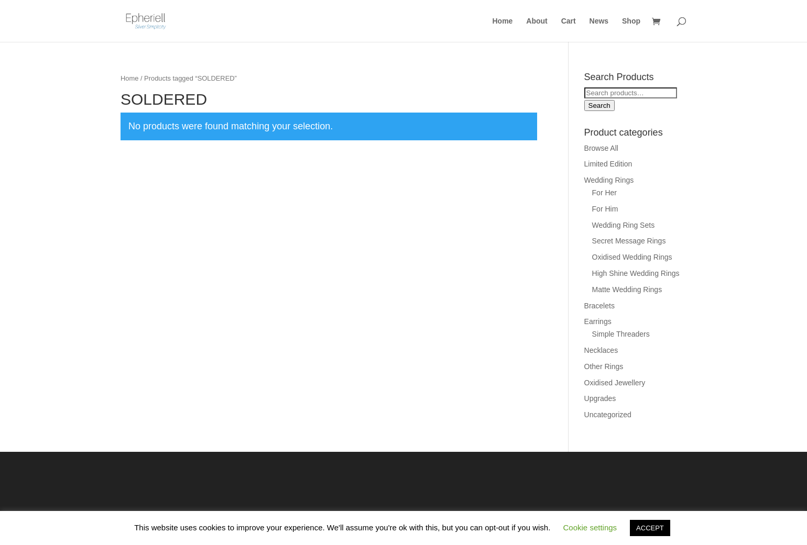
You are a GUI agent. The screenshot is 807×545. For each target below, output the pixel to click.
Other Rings (604, 366)
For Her (604, 192)
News (599, 21)
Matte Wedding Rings (627, 289)
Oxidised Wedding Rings (632, 257)
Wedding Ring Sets (623, 225)
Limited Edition (608, 164)
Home (503, 21)
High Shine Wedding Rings (636, 273)
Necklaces (601, 350)
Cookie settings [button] (590, 527)
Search (599, 105)
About (536, 21)
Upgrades (600, 398)
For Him (605, 209)
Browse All (601, 148)
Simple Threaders (621, 334)
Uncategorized (607, 414)
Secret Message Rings (629, 241)
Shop (631, 21)
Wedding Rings (609, 180)
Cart (568, 21)
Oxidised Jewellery (615, 383)
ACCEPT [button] (650, 528)
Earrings (598, 321)
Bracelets (599, 306)
